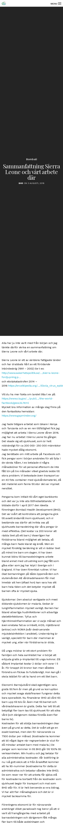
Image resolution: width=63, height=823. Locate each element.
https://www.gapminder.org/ (19, 415)
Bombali (31, 159)
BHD (21, 183)
